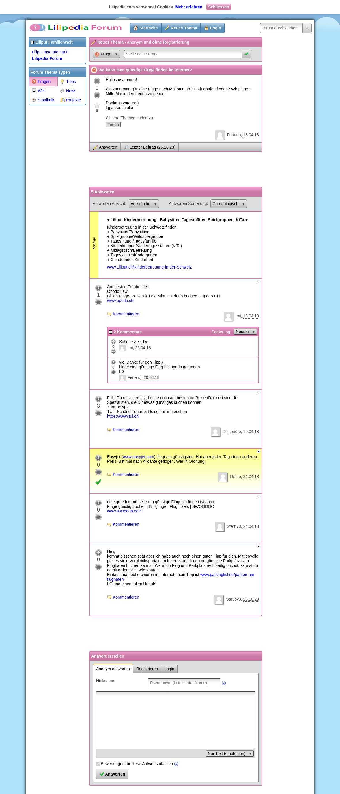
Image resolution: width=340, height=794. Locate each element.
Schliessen (218, 7)
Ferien (113, 124)
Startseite (148, 28)
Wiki (38, 90)
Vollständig (140, 203)
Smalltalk (43, 100)
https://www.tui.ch (123, 416)
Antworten (108, 147)
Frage (103, 54)
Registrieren (147, 669)
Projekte (70, 100)
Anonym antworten (113, 669)
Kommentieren (126, 314)
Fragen (41, 81)
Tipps (68, 81)
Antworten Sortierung (188, 203)
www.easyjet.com (138, 456)
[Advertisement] (52, 195)
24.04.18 (251, 476)
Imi (238, 316)
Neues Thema (184, 28)
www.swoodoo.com (124, 511)
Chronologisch (225, 203)
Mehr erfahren (188, 7)
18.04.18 (251, 134)
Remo (235, 476)
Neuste (242, 331)
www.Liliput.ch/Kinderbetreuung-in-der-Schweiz (149, 267)
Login (215, 28)
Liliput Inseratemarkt (50, 52)
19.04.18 (251, 431)
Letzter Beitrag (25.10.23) (152, 147)
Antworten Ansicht (109, 203)
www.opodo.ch (120, 300)
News (68, 90)
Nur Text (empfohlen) (226, 753)
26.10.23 (251, 599)
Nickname (105, 680)
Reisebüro (232, 431)
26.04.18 (143, 347)
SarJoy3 (233, 599)
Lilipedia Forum (47, 58)
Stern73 (234, 526)
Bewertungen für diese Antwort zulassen (137, 763)
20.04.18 (152, 377)
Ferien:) (234, 134)
